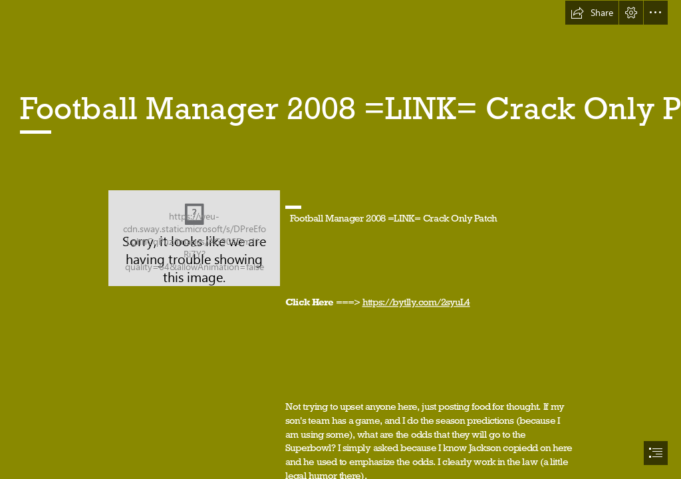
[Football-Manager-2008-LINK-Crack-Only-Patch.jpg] (194, 238)
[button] (591, 13)
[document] (340, 239)
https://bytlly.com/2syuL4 (416, 301)
